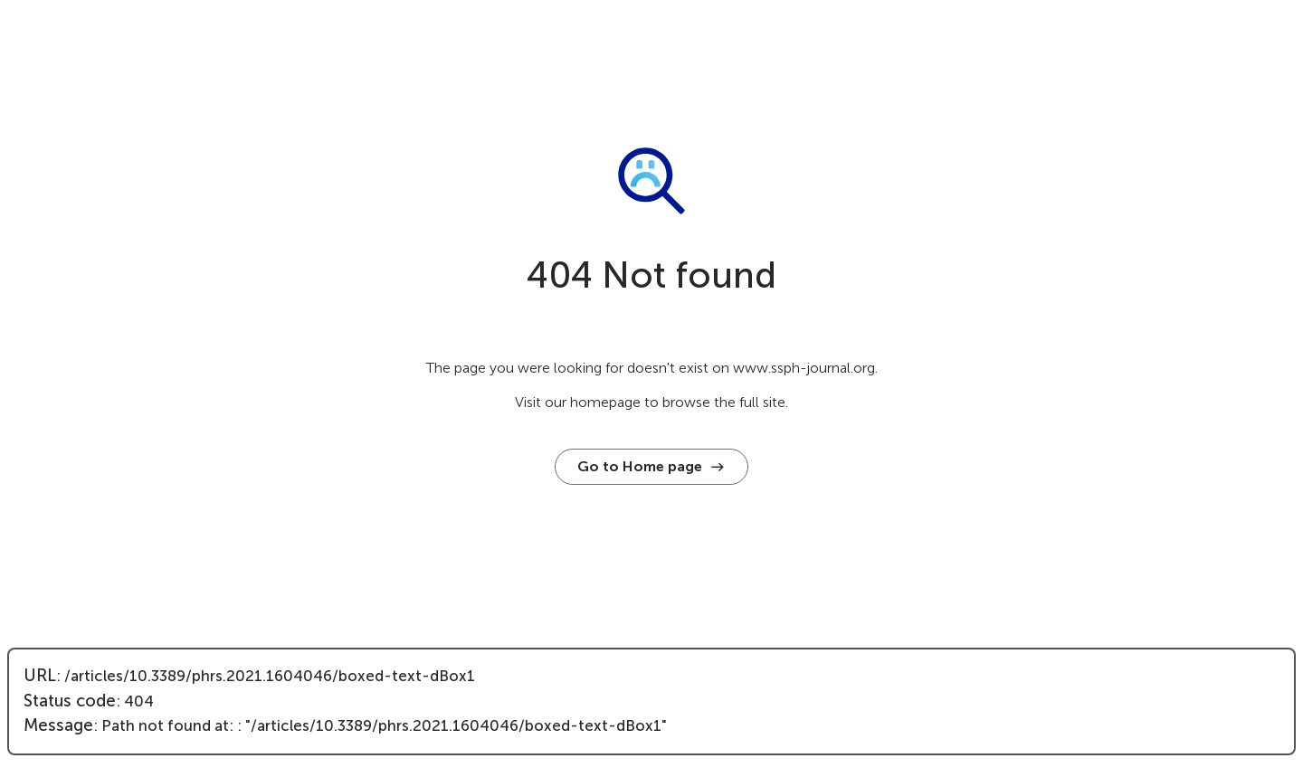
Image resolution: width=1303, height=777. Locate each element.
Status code (70, 701)
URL (40, 676)
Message (58, 725)
